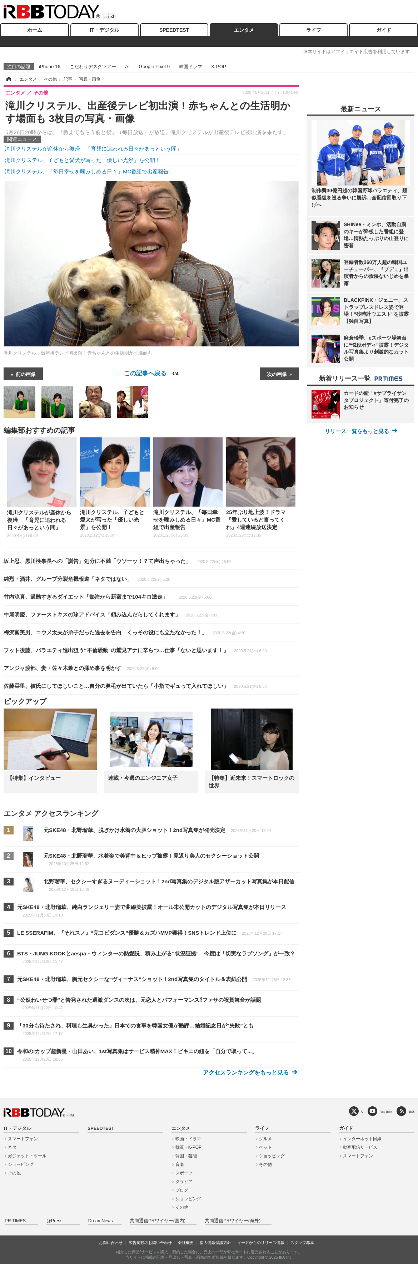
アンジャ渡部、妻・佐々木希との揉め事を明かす (82, 668)
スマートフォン (23, 1138)
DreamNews (100, 1220)
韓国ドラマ (190, 66)
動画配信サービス (360, 1147)
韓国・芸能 (186, 1155)
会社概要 (186, 1242)
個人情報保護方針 (215, 1242)
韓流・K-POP (188, 1147)
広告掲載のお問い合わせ (150, 1242)
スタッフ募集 (302, 1242)
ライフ (313, 30)
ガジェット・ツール (27, 1155)
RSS (412, 1111)
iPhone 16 (49, 66)
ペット (265, 1147)
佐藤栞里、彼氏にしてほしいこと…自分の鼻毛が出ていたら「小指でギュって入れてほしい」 (135, 686)
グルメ (265, 1138)
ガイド (383, 30)
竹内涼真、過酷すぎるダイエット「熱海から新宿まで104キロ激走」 (108, 597)
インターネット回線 (362, 1138)
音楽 (179, 1164)
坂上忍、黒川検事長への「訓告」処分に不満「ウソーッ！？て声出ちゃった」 (118, 561)
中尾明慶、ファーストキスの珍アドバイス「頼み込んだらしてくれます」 (111, 614)
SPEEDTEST (174, 30)
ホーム (34, 30)
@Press (54, 1220)
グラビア (184, 1181)
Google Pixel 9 (154, 66)
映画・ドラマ (188, 1138)
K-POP (218, 66)
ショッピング (21, 1164)
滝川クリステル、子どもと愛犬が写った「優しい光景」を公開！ (82, 160)
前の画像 (26, 373)
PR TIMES (15, 1220)
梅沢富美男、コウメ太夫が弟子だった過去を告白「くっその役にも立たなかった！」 (124, 632)
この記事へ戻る (151, 373)
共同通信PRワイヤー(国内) (157, 1220)
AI (127, 66)
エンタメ (244, 30)
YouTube (386, 1111)
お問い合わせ (111, 1242)
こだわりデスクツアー (93, 66)
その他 (14, 1173)
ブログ (181, 1190)
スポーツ (184, 1173)
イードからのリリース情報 (260, 1242)
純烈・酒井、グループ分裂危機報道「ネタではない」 (87, 579)
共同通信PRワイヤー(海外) (232, 1220)
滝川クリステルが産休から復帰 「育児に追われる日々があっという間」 (93, 149)
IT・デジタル (104, 30)
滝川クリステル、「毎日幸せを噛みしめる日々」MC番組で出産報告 (87, 171)
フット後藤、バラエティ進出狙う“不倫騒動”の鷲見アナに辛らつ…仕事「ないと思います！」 (135, 650)
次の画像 (277, 373)
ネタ (12, 1147)
